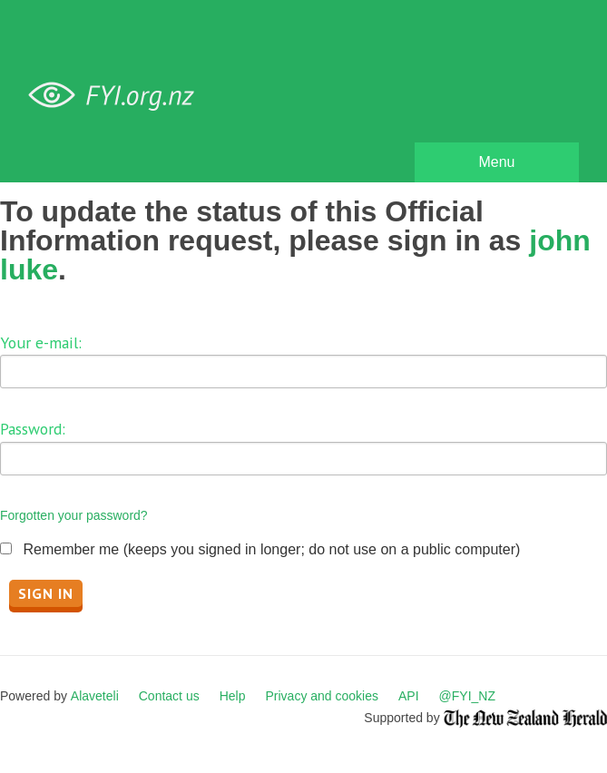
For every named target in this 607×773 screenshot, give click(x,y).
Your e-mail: (41, 342)
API (408, 696)
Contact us (169, 696)
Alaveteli (95, 696)
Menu (496, 162)
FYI (118, 96)
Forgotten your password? (74, 515)
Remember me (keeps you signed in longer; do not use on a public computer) (271, 549)
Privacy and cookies (321, 696)
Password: (32, 428)
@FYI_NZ (467, 696)
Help (233, 696)
